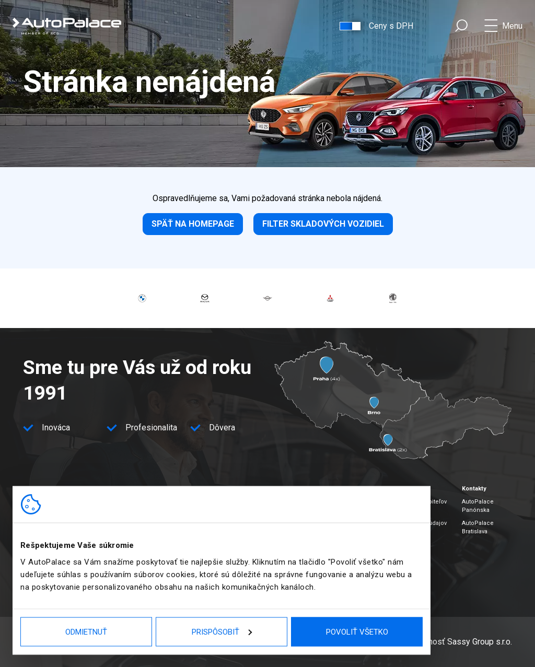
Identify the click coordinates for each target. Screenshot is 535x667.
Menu (512, 26)
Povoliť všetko (357, 631)
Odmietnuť (86, 631)
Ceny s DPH (391, 26)
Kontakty (474, 488)
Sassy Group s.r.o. (479, 642)
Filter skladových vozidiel (323, 224)
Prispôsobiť (222, 631)
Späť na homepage (193, 224)
